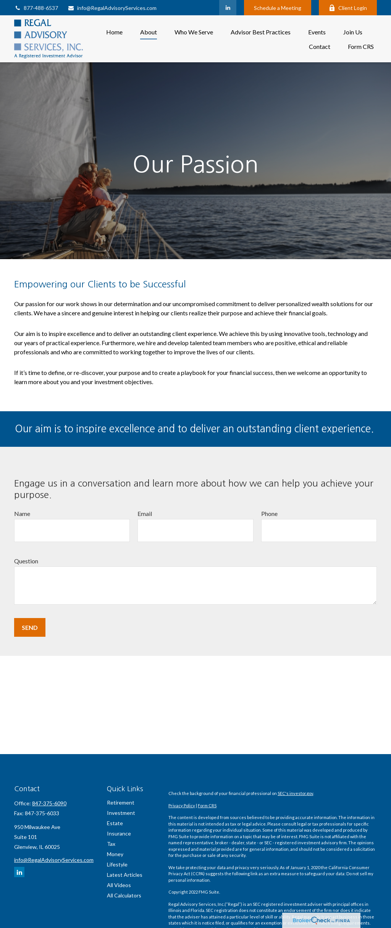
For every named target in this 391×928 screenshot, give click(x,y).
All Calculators (124, 895)
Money (115, 854)
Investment (121, 813)
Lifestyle (117, 864)
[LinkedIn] (227, 7)
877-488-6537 (36, 8)
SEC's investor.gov (295, 793)
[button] (114, 31)
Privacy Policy (181, 805)
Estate (115, 823)
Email (144, 513)
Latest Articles (124, 874)
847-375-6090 (49, 803)
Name (22, 513)
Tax (111, 843)
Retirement (120, 802)
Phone (269, 513)
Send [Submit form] (30, 627)
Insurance (119, 833)
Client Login (348, 8)
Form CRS (207, 805)
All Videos (119, 885)
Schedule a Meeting (277, 8)
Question (26, 561)
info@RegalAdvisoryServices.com (112, 8)
